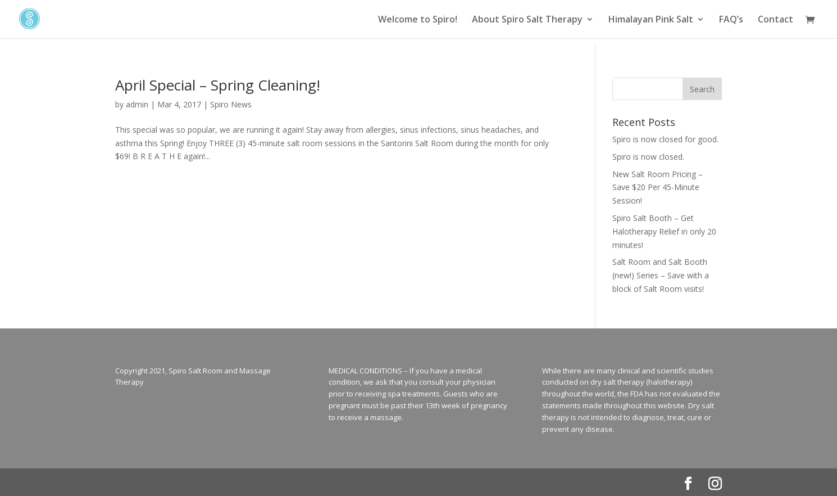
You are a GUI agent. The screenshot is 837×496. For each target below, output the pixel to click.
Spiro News (231, 104)
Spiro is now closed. (648, 156)
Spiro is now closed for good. (665, 139)
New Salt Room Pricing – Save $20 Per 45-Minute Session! (657, 187)
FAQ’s (731, 20)
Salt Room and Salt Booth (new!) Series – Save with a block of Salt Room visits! (660, 275)
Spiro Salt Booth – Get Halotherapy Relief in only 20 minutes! (664, 231)
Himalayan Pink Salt (650, 20)
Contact (775, 20)
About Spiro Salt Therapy (527, 20)
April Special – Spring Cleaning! (217, 85)
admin (137, 104)
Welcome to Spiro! (417, 20)
